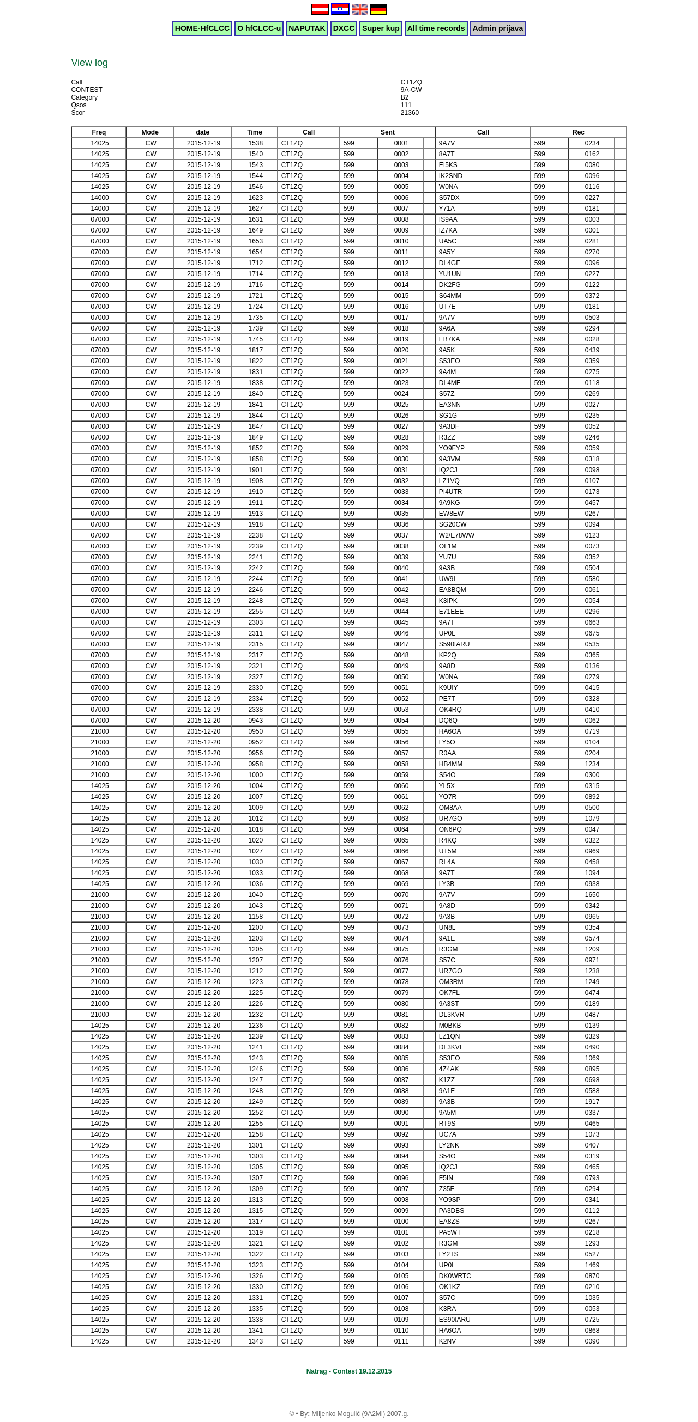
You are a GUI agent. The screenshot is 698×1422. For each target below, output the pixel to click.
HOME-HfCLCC (202, 28)
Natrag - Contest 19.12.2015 (349, 1371)
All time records (436, 28)
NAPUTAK (306, 28)
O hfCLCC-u (259, 28)
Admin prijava (498, 28)
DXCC (344, 28)
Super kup (380, 28)
